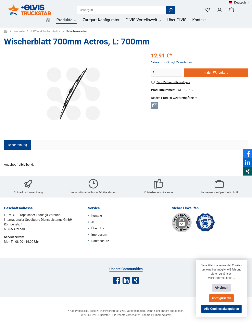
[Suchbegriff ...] (121, 10)
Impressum (99, 234)
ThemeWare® (163, 315)
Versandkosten (135, 310)
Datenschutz (100, 241)
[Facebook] (116, 280)
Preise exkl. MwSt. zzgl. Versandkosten (171, 62)
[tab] (17, 145)
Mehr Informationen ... (221, 277)
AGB (94, 222)
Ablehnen (221, 287)
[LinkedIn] (126, 280)
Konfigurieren (221, 298)
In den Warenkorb (216, 73)
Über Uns (97, 228)
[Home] (48, 20)
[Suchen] (170, 10)
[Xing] (135, 280)
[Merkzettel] (208, 10)
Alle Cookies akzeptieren (221, 309)
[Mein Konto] (219, 10)
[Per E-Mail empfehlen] (154, 105)
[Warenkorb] (231, 10)
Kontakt (96, 216)
